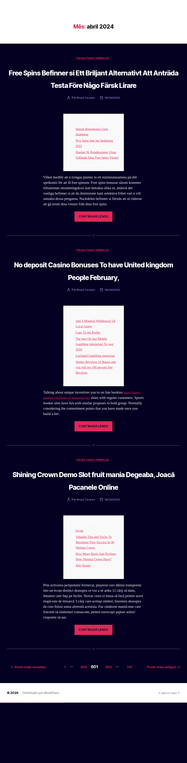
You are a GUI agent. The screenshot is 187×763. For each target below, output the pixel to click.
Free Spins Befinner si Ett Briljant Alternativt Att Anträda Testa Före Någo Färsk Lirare (93, 85)
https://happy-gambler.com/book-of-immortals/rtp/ (80, 435)
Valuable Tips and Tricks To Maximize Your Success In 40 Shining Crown (97, 593)
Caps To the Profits (90, 365)
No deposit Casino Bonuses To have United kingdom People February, (93, 295)
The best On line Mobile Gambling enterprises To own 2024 (97, 376)
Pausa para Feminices (94, 59)
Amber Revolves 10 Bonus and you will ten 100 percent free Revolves (96, 405)
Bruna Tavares (85, 111)
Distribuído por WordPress (40, 753)
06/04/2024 (112, 111)
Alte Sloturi (84, 622)
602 (148, 721)
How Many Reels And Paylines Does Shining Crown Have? (97, 610)
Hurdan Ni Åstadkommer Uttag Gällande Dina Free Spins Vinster (94, 171)
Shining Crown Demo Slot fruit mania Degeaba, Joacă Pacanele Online (93, 524)
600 (118, 721)
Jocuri (80, 582)
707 (173, 721)
